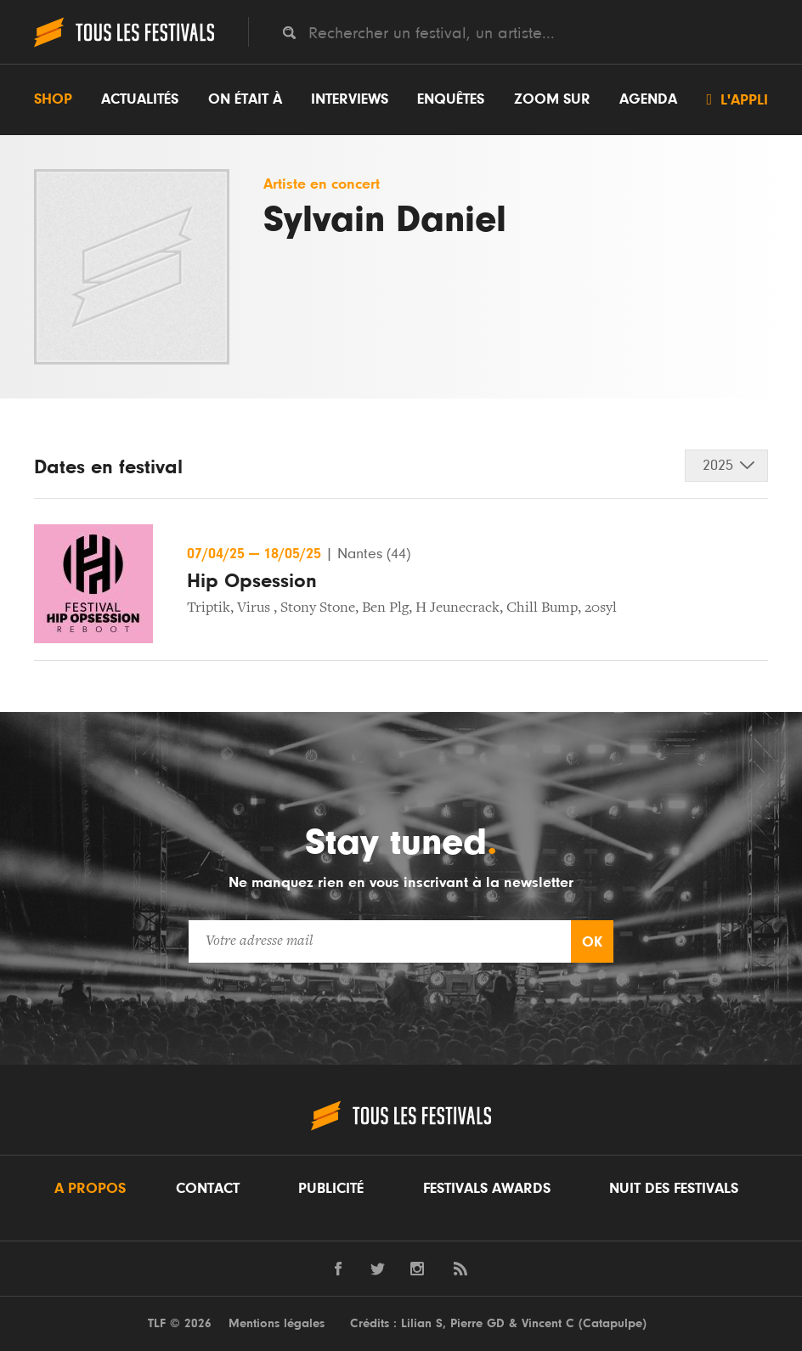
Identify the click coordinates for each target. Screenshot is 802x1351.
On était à (245, 99)
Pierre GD (477, 1323)
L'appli (737, 99)
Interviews (349, 99)
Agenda (648, 99)
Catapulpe (612, 1323)
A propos (90, 1188)
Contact (208, 1188)
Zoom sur (552, 99)
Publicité (331, 1188)
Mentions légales (277, 1323)
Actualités (139, 99)
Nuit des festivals (673, 1188)
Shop (53, 99)
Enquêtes (450, 99)
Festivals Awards (487, 1188)
